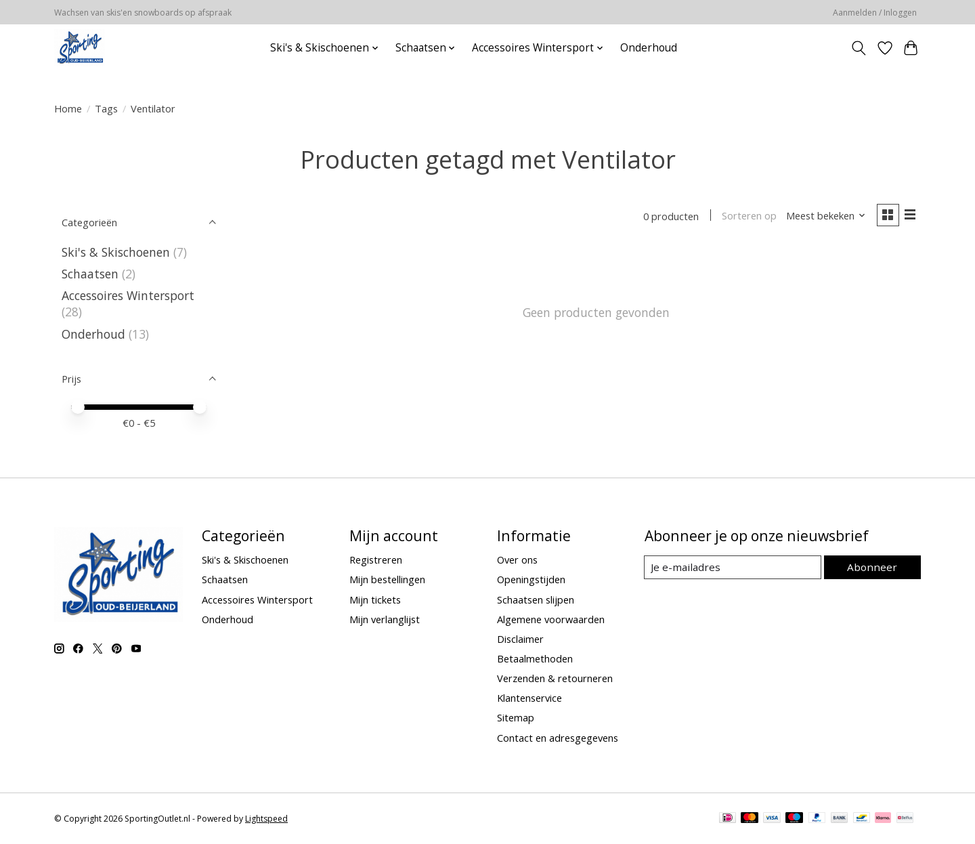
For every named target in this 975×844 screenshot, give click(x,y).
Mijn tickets (375, 599)
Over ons (517, 559)
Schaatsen (90, 274)
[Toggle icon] (859, 48)
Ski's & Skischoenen (116, 252)
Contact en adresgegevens (557, 737)
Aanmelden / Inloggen (875, 12)
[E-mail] (734, 567)
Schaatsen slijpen (535, 599)
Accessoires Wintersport (128, 295)
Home (68, 108)
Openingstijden (531, 579)
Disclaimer (520, 639)
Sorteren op (746, 217)
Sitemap (515, 717)
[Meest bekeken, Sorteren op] (823, 217)
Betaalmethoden (535, 658)
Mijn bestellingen (387, 579)
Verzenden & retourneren (555, 678)
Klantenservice (529, 697)
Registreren (375, 559)
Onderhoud (648, 48)
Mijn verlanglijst (384, 619)
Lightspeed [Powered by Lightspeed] (266, 818)
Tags (106, 108)
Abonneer (874, 567)
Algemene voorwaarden (551, 619)
